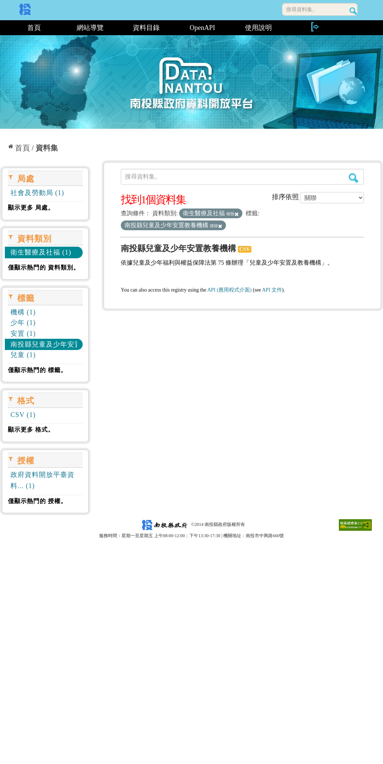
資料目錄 (146, 27)
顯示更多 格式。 (31, 429)
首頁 (34, 27)
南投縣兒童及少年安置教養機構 (178, 248)
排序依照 (285, 197)
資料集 (47, 148)
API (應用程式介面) (229, 290)
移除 (232, 213)
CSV (244, 249)
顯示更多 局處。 (31, 207)
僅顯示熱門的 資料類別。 (44, 267)
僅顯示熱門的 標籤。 (37, 370)
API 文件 (272, 290)
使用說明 (258, 27)
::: (3, 27)
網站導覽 (90, 27)
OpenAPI (202, 27)
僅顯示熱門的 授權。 (37, 501)
